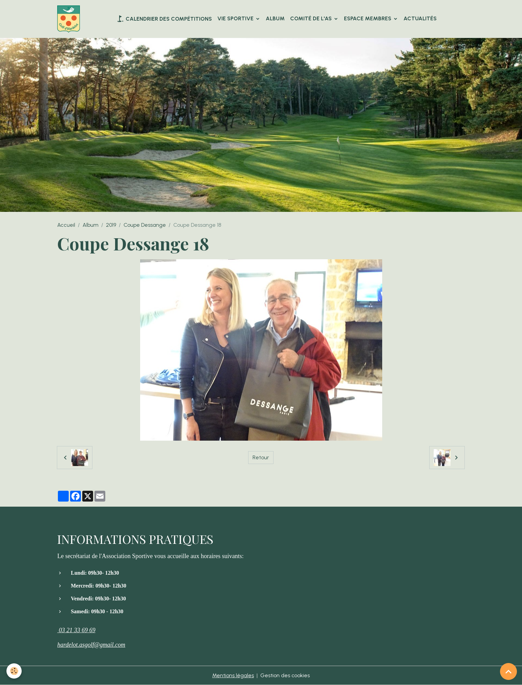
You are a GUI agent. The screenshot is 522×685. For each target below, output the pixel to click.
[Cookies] (14, 671)
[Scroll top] (508, 671)
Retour (261, 457)
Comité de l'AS (311, 18)
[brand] (70, 18)
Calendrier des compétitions (164, 19)
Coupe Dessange (145, 225)
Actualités (420, 18)
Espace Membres (368, 18)
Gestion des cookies (285, 675)
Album (275, 18)
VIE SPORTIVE (236, 18)
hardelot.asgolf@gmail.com (91, 644)
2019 (111, 225)
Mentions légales (233, 675)
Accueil (66, 225)
